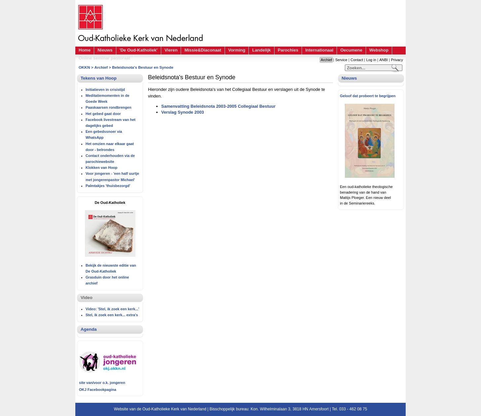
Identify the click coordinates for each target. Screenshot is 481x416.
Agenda (89, 329)
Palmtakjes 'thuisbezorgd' (108, 186)
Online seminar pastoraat (104, 58)
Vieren (171, 50)
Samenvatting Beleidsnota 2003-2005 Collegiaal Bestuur (218, 106)
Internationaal (319, 50)
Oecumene (351, 50)
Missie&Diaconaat (202, 50)
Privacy (397, 60)
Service (341, 60)
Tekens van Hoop (99, 78)
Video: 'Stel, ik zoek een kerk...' (112, 309)
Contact (357, 60)
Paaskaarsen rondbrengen (108, 107)
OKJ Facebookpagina (97, 390)
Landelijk (261, 50)
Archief (326, 60)
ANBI (383, 60)
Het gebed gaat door (103, 114)
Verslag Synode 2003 (182, 112)
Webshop (378, 50)
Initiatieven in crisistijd (105, 90)
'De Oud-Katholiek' (139, 50)
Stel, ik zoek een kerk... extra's (112, 315)
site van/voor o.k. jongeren (102, 383)
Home (85, 50)
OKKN (84, 67)
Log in (371, 60)
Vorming (236, 50)
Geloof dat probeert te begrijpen (367, 96)
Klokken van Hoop (101, 168)
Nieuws (105, 50)
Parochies (288, 50)
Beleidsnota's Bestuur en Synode (142, 67)
